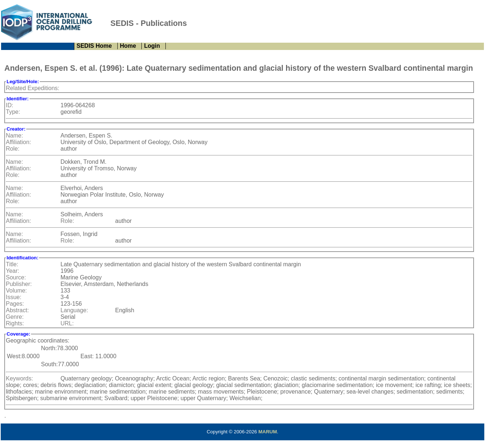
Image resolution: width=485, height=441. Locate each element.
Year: (12, 271)
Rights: (15, 323)
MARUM (267, 431)
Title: (12, 264)
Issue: (13, 297)
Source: (16, 277)
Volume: (16, 290)
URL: (67, 323)
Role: (12, 149)
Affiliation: (18, 142)
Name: (14, 135)
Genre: (15, 317)
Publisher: (19, 284)
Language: (74, 310)
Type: (13, 112)
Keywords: (19, 378)
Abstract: (17, 310)
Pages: (15, 304)
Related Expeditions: (32, 88)
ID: (9, 105)
